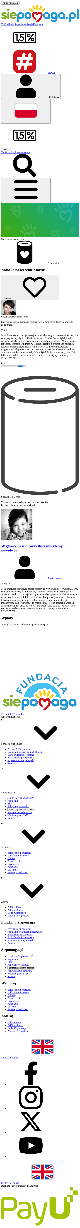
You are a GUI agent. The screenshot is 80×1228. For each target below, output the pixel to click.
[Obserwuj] (30, 287)
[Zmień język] (26, 111)
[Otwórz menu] (26, 190)
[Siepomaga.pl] (40, 21)
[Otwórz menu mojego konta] (31, 86)
